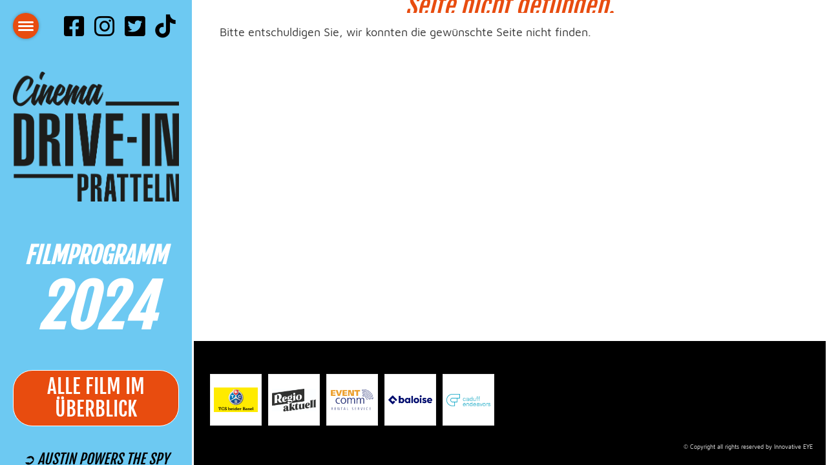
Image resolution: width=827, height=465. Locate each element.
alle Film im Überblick (96, 398)
